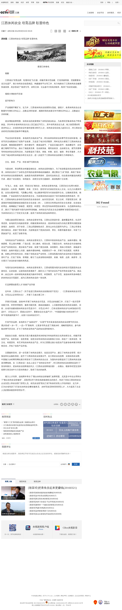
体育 (27, 2)
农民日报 (10, 31)
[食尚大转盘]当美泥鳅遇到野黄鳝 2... (101, 98)
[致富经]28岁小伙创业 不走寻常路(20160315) (47, 502)
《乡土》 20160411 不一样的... (98, 92)
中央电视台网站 (36, 596)
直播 (57, 2)
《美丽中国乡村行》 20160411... (99, 86)
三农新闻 (90, 13)
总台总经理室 (79, 596)
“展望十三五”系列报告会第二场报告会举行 (19, 422)
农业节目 (100, 13)
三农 (3, 31)
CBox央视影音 (70, 527)
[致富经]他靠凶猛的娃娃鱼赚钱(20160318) (45, 493)
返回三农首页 (7, 404)
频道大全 (69, 2)
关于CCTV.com (47, 596)
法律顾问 (71, 596)
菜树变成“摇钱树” (8, 514)
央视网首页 (4, 2)
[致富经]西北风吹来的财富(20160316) (44, 499)
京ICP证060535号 (39, 603)
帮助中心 (88, 596)
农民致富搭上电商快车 (11, 434)
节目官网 (51, 2)
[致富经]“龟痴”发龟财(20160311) (42, 508)
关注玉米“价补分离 (10, 428)
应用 (116, 2)
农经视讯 (110, 13)
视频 (17, 2)
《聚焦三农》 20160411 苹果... (98, 70)
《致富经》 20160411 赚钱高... (98, 76)
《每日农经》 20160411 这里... (98, 73)
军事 (32, 2)
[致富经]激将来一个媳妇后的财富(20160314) (46, 505)
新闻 (12, 2)
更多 (37, 2)
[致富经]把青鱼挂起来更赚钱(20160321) (52, 487)
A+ (60, 31)
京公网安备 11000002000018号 (56, 603)
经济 (22, 2)
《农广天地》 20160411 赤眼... (98, 89)
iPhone (41, 529)
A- (56, 31)
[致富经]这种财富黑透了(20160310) (43, 511)
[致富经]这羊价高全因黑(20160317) (43, 496)
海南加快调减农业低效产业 (13, 431)
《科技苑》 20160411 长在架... (98, 82)
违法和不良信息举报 (26, 603)
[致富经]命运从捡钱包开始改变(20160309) (45, 514)
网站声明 (64, 596)
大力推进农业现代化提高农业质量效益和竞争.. (20, 425)
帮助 (108, 2)
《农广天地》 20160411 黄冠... (98, 79)
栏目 (62, 2)
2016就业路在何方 (94, 95)
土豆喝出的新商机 (9, 498)
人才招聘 (57, 596)
